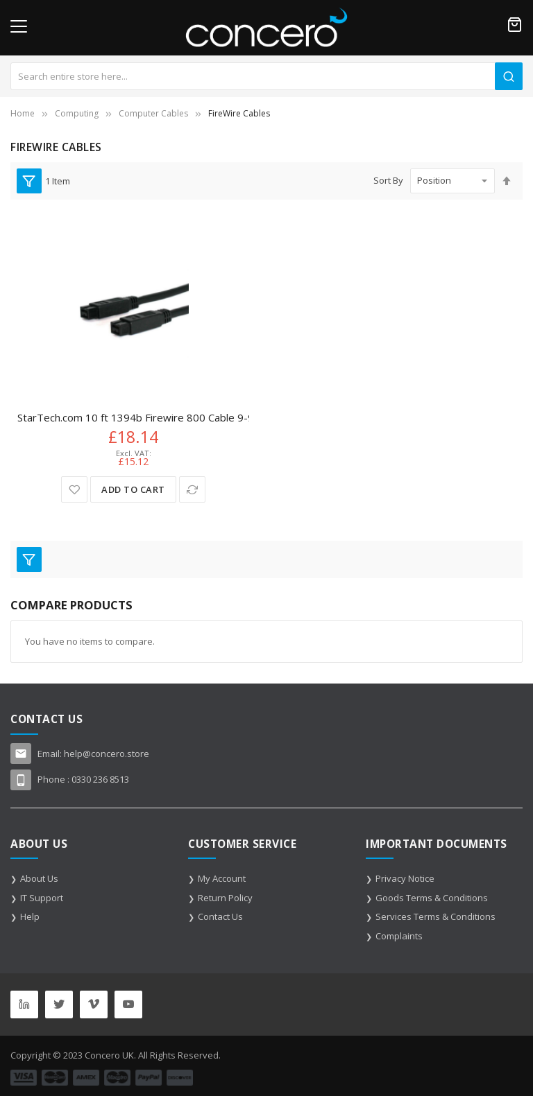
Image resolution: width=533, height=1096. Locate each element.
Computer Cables (153, 113)
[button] (74, 489)
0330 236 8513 (100, 779)
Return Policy (225, 897)
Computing (77, 113)
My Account (222, 878)
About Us (39, 878)
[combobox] (266, 76)
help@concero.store (106, 753)
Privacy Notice (404, 878)
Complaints (399, 936)
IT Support (41, 897)
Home (22, 113)
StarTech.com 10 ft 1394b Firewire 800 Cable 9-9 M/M (148, 417)
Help (30, 916)
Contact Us (220, 916)
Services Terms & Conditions (435, 916)
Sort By (388, 180)
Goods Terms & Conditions (431, 897)
